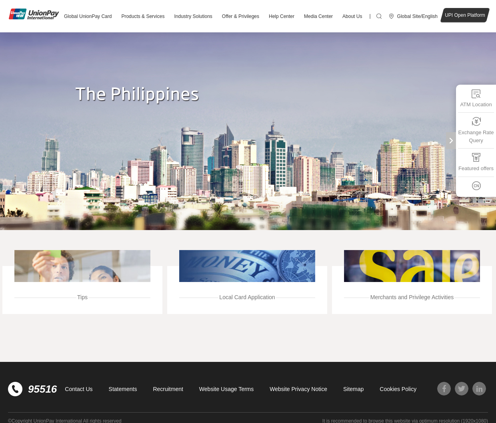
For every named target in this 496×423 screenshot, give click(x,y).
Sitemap (353, 389)
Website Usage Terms (226, 389)
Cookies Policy (398, 389)
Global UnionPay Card (88, 16)
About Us (352, 16)
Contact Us (78, 389)
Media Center (318, 16)
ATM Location (476, 98)
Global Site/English (417, 16)
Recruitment (168, 389)
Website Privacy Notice (298, 389)
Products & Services (142, 16)
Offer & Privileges (240, 16)
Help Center (281, 16)
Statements (123, 389)
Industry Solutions (193, 16)
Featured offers (476, 162)
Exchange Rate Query (476, 130)
